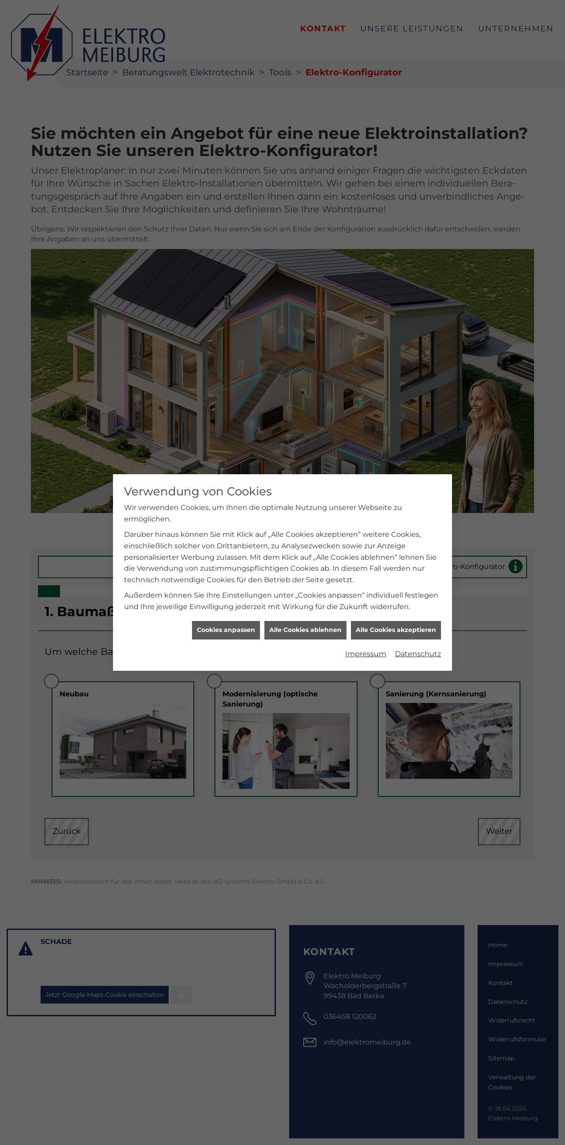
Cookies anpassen (226, 564)
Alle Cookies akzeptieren (396, 564)
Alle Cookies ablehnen (305, 564)
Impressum (365, 588)
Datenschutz (418, 588)
